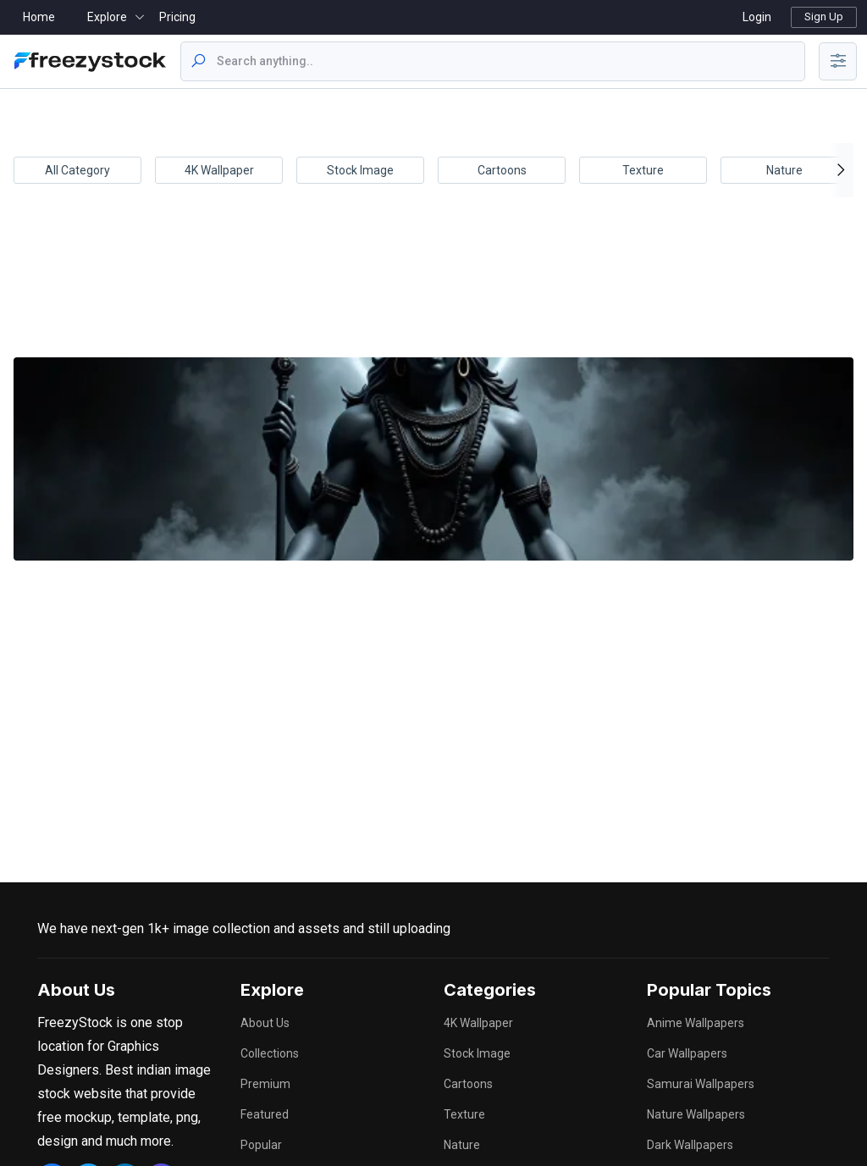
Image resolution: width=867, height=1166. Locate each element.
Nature (784, 170)
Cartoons (502, 170)
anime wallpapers (695, 1023)
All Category (77, 170)
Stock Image (360, 170)
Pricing (177, 17)
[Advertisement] (430, 288)
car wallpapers (687, 1053)
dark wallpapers (690, 1145)
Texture (643, 170)
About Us (265, 1023)
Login (757, 17)
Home (39, 17)
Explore (107, 17)
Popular (261, 1145)
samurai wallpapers (700, 1084)
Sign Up (823, 16)
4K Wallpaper (219, 170)
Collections (269, 1053)
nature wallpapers (696, 1114)
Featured (264, 1114)
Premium (265, 1084)
